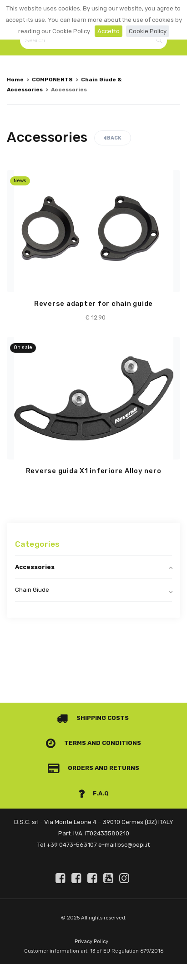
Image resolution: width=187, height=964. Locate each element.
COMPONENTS (52, 79)
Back (112, 138)
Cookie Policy (148, 31)
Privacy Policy (91, 941)
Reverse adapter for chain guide (93, 304)
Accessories (35, 567)
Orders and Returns (94, 767)
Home (15, 79)
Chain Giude (32, 589)
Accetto (108, 31)
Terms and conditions (93, 742)
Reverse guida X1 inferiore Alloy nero (94, 471)
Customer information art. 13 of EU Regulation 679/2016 (93, 951)
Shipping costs (93, 717)
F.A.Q (93, 793)
